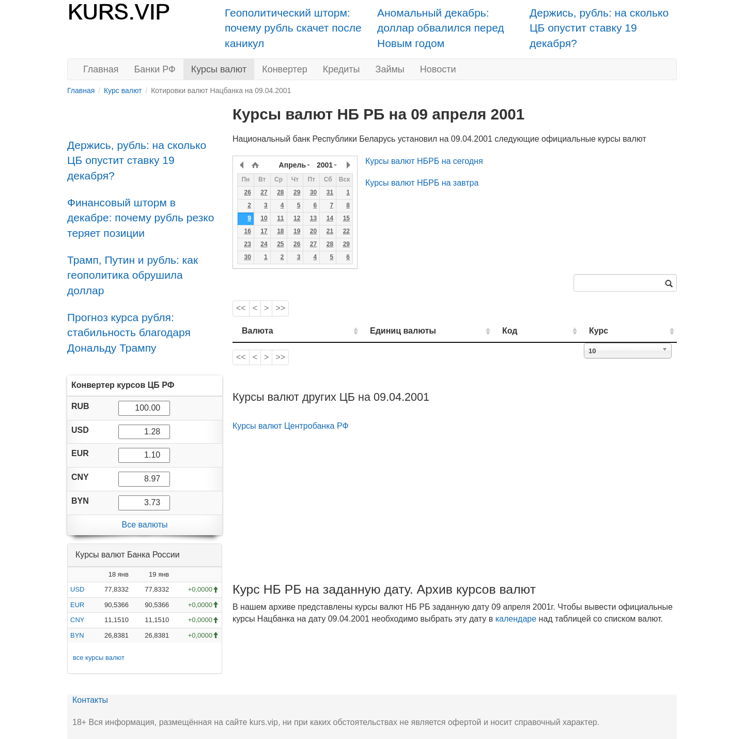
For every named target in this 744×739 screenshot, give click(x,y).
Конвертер (284, 69)
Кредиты (341, 69)
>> (280, 308)
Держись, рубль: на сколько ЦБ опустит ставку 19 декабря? (599, 28)
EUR (77, 605)
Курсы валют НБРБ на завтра (421, 182)
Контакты (90, 700)
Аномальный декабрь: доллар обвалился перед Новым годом (440, 28)
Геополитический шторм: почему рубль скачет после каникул (293, 28)
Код (539, 330)
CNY (77, 620)
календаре (515, 618)
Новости (438, 69)
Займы (390, 69)
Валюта (257, 330)
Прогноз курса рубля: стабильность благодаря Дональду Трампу (129, 332)
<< (241, 308)
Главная (101, 69)
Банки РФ (155, 69)
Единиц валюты (382, 330)
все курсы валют (99, 657)
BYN (77, 635)
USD (77, 589)
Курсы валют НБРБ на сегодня (424, 161)
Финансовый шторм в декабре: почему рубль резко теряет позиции (140, 218)
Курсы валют (218, 69)
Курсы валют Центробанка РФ (291, 425)
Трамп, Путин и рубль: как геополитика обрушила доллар (132, 275)
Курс (614, 330)
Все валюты (144, 524)
